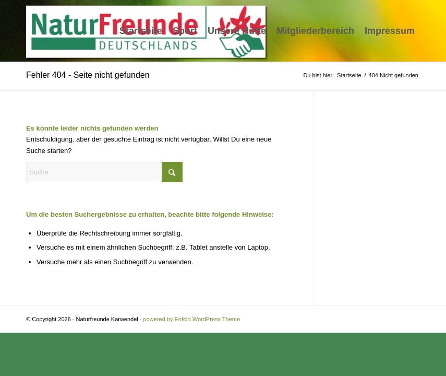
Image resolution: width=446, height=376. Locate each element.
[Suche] (104, 172)
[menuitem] (140, 31)
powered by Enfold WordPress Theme (191, 319)
